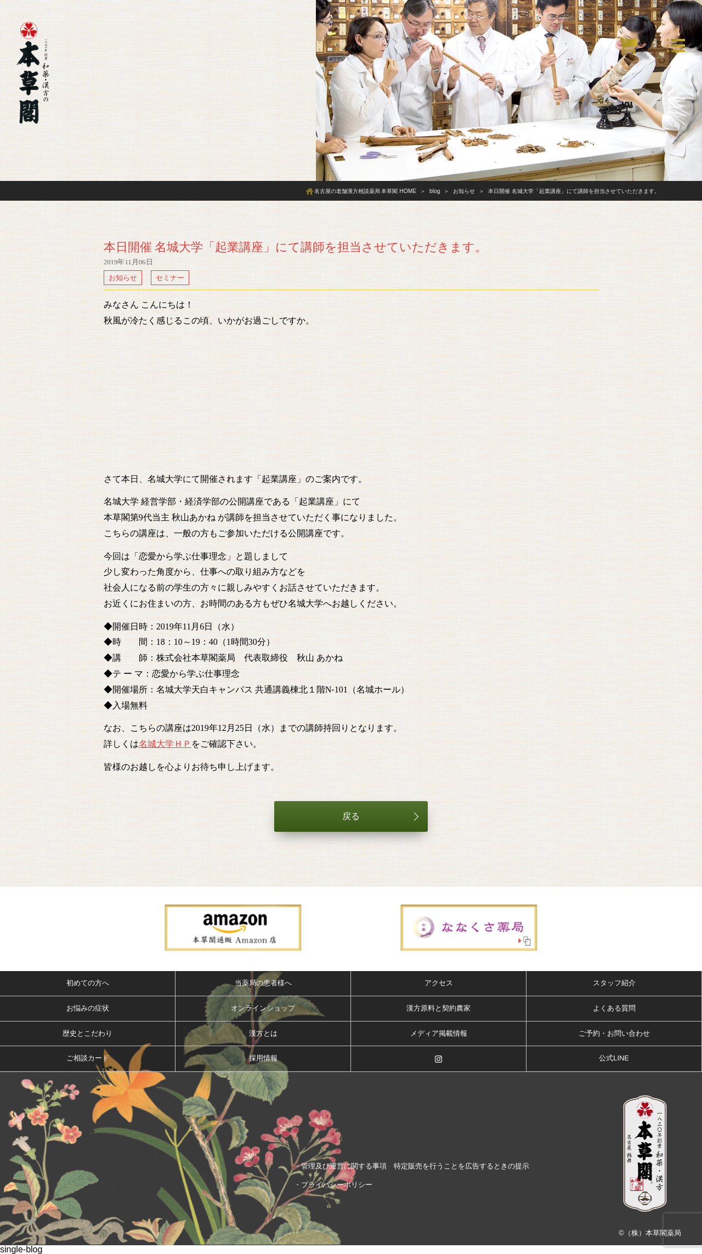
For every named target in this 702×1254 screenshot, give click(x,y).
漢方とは (263, 1033)
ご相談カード (87, 1058)
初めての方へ (87, 983)
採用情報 (263, 1058)
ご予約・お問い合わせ (614, 1033)
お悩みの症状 (87, 1008)
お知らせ (123, 278)
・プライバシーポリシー (333, 1185)
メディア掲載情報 (438, 1033)
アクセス (438, 983)
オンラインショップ (263, 1008)
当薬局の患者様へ (263, 983)
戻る (351, 816)
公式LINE (614, 1058)
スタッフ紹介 (614, 983)
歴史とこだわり (87, 1033)
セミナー (170, 278)
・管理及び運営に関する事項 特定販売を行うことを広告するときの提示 (411, 1166)
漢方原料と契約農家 (438, 1008)
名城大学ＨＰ (165, 743)
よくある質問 (614, 1008)
